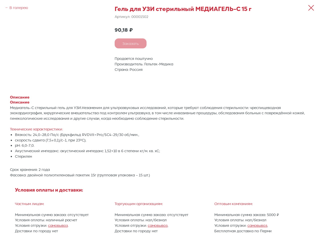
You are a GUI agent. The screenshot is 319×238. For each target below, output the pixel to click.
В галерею (18, 7)
